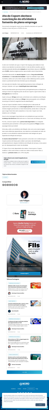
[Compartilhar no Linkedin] (8, 185)
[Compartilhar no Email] (14, 185)
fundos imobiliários (13, 354)
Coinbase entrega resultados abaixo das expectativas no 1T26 (18, 322)
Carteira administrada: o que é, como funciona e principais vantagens (18, 304)
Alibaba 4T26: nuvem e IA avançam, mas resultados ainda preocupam (17, 286)
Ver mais (24, 372)
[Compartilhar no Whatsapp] (10, 185)
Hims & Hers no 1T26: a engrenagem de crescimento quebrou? (18, 340)
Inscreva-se (31, 388)
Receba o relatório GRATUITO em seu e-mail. (24, 265)
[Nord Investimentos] (24, 2)
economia (5, 177)
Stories (24, 388)
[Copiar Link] (17, 185)
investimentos (12, 301)
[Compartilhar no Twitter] (6, 185)
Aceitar (40, 404)
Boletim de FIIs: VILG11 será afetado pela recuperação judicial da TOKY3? (18, 357)
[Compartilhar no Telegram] (12, 185)
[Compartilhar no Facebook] (3, 185)
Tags (37, 388)
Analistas (13, 388)
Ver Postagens (24, 202)
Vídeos (19, 388)
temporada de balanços (14, 283)
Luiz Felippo (5, 33)
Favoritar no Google (39, 162)
